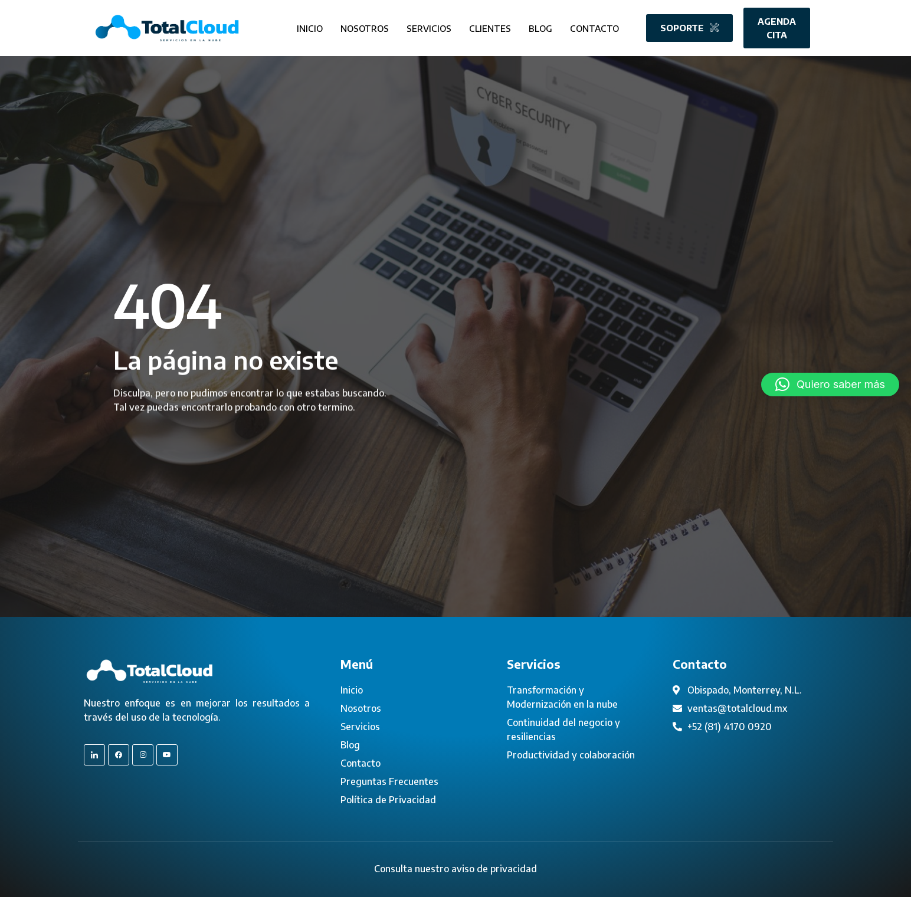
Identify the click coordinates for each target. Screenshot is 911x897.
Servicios (429, 26)
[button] (830, 384)
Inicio (310, 26)
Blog (540, 26)
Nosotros (364, 26)
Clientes (490, 26)
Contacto (594, 26)
